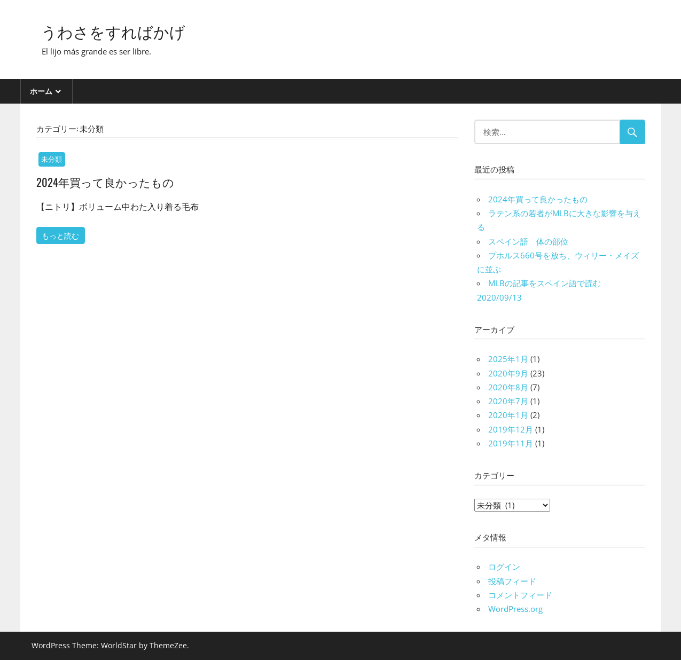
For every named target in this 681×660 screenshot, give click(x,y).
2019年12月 (510, 429)
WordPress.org (515, 608)
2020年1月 (508, 415)
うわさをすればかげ (120, 30)
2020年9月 (508, 373)
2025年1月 (508, 358)
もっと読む (60, 235)
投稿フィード (512, 581)
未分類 (51, 159)
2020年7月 (508, 401)
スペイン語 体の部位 (528, 241)
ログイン (504, 566)
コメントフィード (520, 595)
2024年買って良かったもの (108, 181)
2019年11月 (510, 443)
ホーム (41, 91)
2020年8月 (508, 387)
